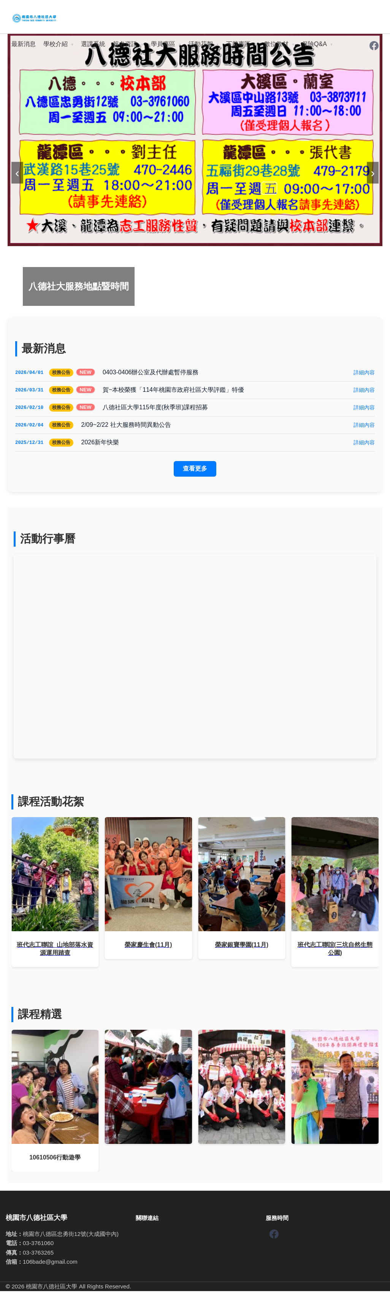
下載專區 (238, 44)
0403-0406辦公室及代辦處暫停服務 (151, 372)
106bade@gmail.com (50, 1263)
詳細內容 (364, 373)
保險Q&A (314, 44)
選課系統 (93, 44)
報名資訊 (125, 44)
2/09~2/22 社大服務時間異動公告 (126, 426)
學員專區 (163, 44)
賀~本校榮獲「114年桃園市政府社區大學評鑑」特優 (173, 390)
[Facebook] (374, 46)
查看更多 (195, 470)
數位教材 (276, 44)
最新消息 (23, 44)
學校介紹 (55, 44)
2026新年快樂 (100, 444)
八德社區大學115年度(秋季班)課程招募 (155, 408)
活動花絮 (201, 44)
